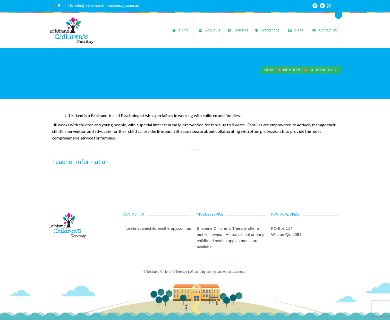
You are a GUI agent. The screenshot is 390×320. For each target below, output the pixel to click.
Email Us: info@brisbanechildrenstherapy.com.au (98, 6)
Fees (295, 30)
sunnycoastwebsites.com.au (226, 272)
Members (292, 70)
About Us (208, 30)
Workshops (266, 30)
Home (180, 30)
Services (237, 30)
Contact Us (324, 30)
